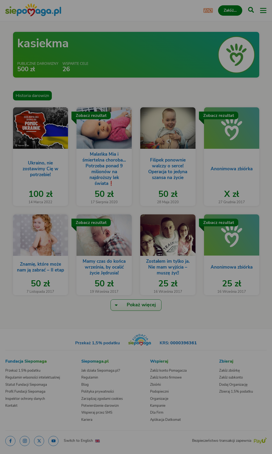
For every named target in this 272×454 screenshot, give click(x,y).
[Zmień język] (14, 349)
